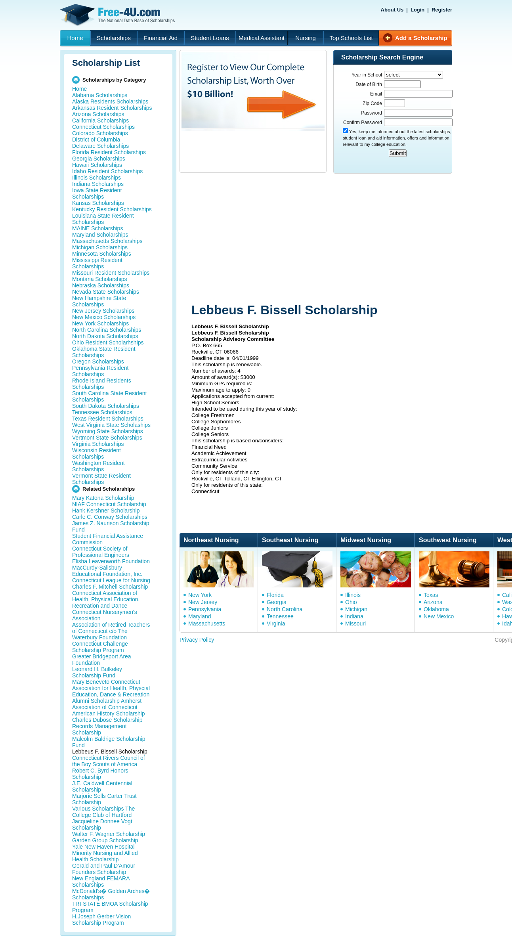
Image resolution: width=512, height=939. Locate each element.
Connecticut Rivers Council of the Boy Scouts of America (108, 761)
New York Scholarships (100, 323)
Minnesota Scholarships (101, 254)
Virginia (276, 623)
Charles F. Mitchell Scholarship (110, 586)
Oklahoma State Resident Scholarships (104, 352)
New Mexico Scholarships (104, 317)
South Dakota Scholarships (105, 406)
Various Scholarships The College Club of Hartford (103, 811)
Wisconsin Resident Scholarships (96, 453)
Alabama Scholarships (99, 95)
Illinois (353, 595)
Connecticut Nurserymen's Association (104, 615)
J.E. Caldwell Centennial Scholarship (102, 786)
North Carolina (284, 609)
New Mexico (439, 616)
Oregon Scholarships (98, 361)
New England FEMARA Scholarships (101, 881)
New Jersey (202, 602)
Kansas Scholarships (98, 203)
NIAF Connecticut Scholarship (109, 504)
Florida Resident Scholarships (109, 152)
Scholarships (114, 37)
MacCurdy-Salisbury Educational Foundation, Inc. (107, 570)
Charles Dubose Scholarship (107, 720)
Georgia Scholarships (98, 158)
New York (200, 595)
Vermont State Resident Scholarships (101, 478)
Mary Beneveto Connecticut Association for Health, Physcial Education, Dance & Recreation (111, 688)
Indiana (354, 616)
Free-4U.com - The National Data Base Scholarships (118, 15)
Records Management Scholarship (99, 729)
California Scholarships (100, 120)
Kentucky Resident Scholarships (112, 209)
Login (417, 10)
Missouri (355, 623)
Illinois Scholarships (96, 177)
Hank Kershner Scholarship (105, 510)
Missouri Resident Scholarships (110, 273)
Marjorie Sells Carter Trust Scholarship (104, 799)
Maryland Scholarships (100, 234)
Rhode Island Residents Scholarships (101, 383)
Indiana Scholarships (98, 184)
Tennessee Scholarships (102, 412)
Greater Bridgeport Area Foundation (101, 659)
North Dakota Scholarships (105, 336)
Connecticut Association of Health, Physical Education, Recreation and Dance (105, 599)
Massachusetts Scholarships (107, 241)
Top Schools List (351, 37)
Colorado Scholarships (100, 133)
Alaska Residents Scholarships (110, 101)
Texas (431, 595)
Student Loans (210, 37)
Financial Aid (161, 37)
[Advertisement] (274, 239)
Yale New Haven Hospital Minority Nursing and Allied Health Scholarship (105, 853)
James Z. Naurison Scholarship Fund (110, 526)
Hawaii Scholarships (97, 165)
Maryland (199, 616)
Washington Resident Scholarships (98, 466)
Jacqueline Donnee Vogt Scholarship (102, 824)
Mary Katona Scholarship (103, 498)
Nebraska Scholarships (100, 285)
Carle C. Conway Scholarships (109, 517)
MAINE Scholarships (97, 228)
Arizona (433, 602)
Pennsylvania (204, 609)
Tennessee (280, 616)
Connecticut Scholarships (103, 127)
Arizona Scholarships (98, 114)
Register (442, 10)
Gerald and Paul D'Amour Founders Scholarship (103, 869)
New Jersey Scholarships (103, 311)
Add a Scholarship (421, 37)
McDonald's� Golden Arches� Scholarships (111, 894)
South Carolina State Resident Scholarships (109, 396)
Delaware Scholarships (100, 146)
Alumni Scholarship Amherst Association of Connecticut (106, 704)
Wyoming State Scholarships (107, 431)
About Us (392, 10)
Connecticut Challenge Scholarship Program (100, 647)
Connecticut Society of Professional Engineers (100, 551)
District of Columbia (96, 139)
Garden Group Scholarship (105, 840)
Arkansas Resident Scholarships (112, 108)
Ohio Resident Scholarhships (108, 342)
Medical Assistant (262, 37)
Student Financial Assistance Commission (107, 539)
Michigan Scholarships (100, 247)
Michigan (356, 609)
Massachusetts (206, 623)
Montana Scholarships (99, 279)
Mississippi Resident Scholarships (97, 263)
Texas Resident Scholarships (107, 418)
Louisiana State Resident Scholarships (103, 218)
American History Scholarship (108, 713)
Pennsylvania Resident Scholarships (100, 371)
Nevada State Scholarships (105, 292)
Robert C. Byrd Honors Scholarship (100, 773)
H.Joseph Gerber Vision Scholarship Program (101, 919)
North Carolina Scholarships (106, 330)
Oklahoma (436, 609)
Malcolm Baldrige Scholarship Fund (108, 742)
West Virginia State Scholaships (111, 425)
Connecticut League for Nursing (111, 580)
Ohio (351, 602)
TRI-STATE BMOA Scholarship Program (110, 907)
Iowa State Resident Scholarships (97, 193)
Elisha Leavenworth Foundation (111, 561)
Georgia (277, 602)
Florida (275, 595)
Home (75, 37)
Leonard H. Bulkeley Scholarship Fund (97, 672)
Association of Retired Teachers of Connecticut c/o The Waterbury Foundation (111, 631)
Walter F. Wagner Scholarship (108, 834)
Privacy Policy (197, 640)
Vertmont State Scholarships (107, 437)
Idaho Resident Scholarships (107, 171)
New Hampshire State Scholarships (99, 301)
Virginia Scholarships (98, 444)
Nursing (305, 37)
